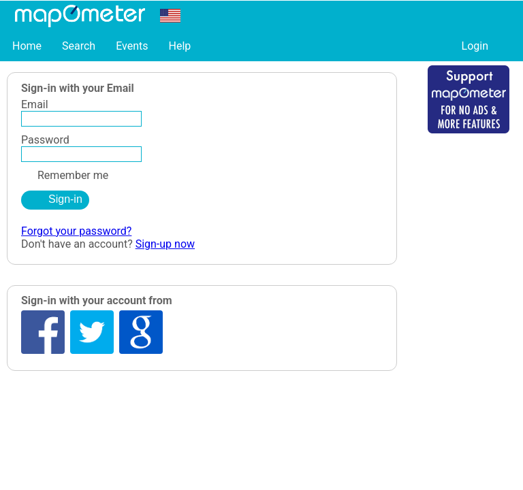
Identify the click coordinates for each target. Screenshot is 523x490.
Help (179, 45)
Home (27, 45)
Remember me (64, 175)
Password (45, 139)
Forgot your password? (76, 231)
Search (78, 45)
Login (475, 45)
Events (132, 45)
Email (34, 104)
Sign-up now (165, 244)
